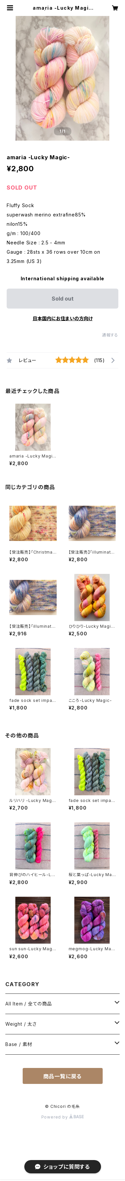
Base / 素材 (18, 1044)
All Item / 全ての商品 (28, 1003)
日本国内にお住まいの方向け (63, 318)
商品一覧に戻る (62, 1076)
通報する (110, 334)
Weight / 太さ (21, 1024)
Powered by (62, 1117)
